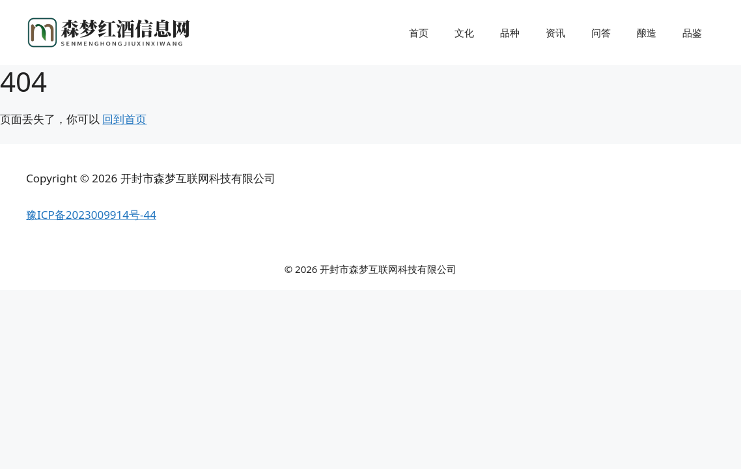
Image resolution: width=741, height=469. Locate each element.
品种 (510, 32)
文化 (464, 32)
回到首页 (124, 118)
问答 (601, 32)
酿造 (646, 32)
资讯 (555, 32)
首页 (418, 32)
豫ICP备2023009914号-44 (91, 214)
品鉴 (692, 32)
